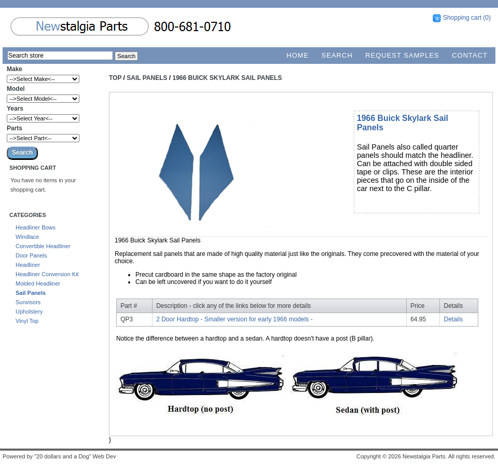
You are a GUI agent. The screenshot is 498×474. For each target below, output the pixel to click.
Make (14, 69)
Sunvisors (28, 302)
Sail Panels (31, 293)
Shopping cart (462, 17)
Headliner (28, 265)
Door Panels (31, 255)
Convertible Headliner (43, 246)
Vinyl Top (27, 321)
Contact (470, 55)
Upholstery (29, 311)
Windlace (27, 237)
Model (16, 88)
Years (15, 108)
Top (115, 78)
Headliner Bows (36, 227)
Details (453, 319)
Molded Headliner (38, 283)
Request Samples (402, 55)
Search (337, 55)
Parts (14, 128)
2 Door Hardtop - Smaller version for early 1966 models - (234, 319)
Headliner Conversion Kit (47, 274)
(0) (487, 17)
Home (297, 55)
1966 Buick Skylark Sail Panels (227, 78)
